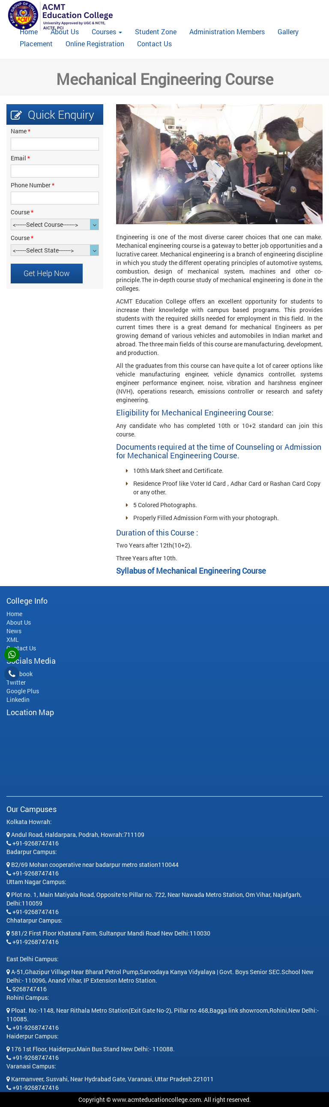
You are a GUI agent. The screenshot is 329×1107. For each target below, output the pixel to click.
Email (20, 158)
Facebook (19, 674)
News (13, 631)
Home (32, 31)
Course (22, 212)
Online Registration (95, 43)
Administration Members (227, 31)
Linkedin (18, 699)
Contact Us (154, 43)
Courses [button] (107, 31)
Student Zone (155, 31)
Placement (36, 43)
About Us (65, 31)
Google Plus (22, 691)
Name (20, 131)
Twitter (16, 682)
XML (12, 639)
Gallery (288, 31)
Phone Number (32, 185)
